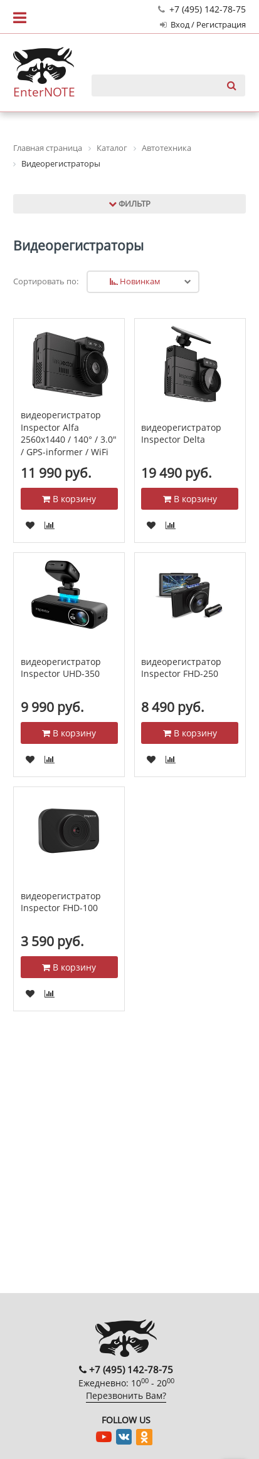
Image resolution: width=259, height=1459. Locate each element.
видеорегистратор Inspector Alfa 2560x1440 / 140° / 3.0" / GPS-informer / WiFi (69, 433)
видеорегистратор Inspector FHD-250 (181, 668)
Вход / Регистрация (203, 24)
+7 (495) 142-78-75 (202, 9)
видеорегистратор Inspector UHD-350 (61, 668)
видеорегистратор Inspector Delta (181, 433)
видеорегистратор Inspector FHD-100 (61, 902)
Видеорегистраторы (78, 245)
